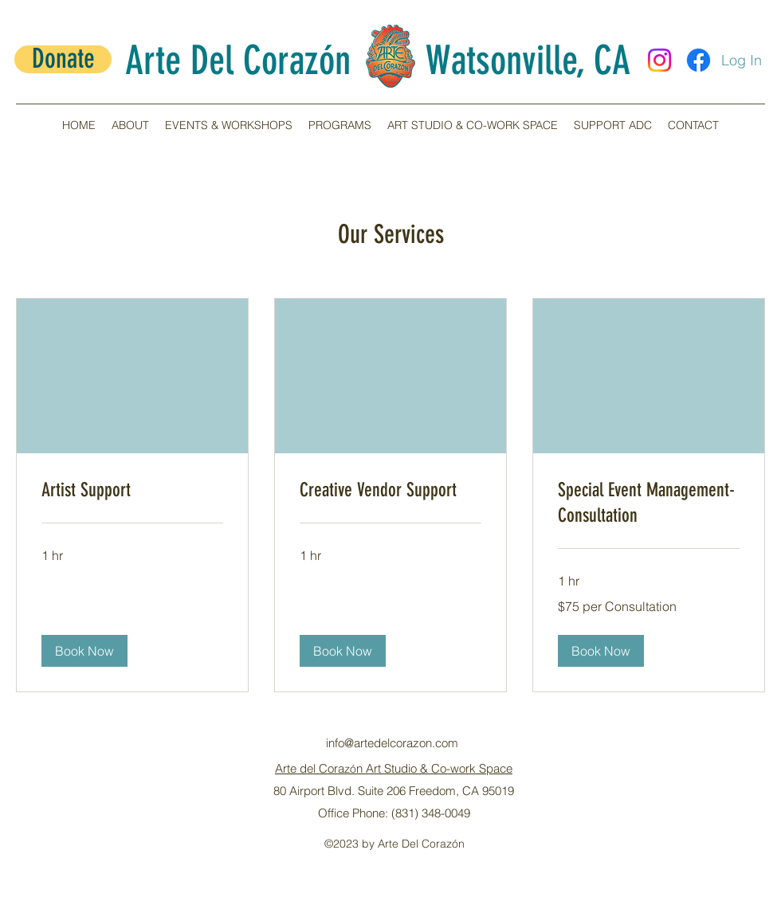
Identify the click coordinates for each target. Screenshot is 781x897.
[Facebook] (698, 60)
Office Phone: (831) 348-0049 (394, 813)
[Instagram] (659, 60)
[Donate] (63, 59)
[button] (130, 125)
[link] (132, 490)
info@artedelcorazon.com (392, 742)
